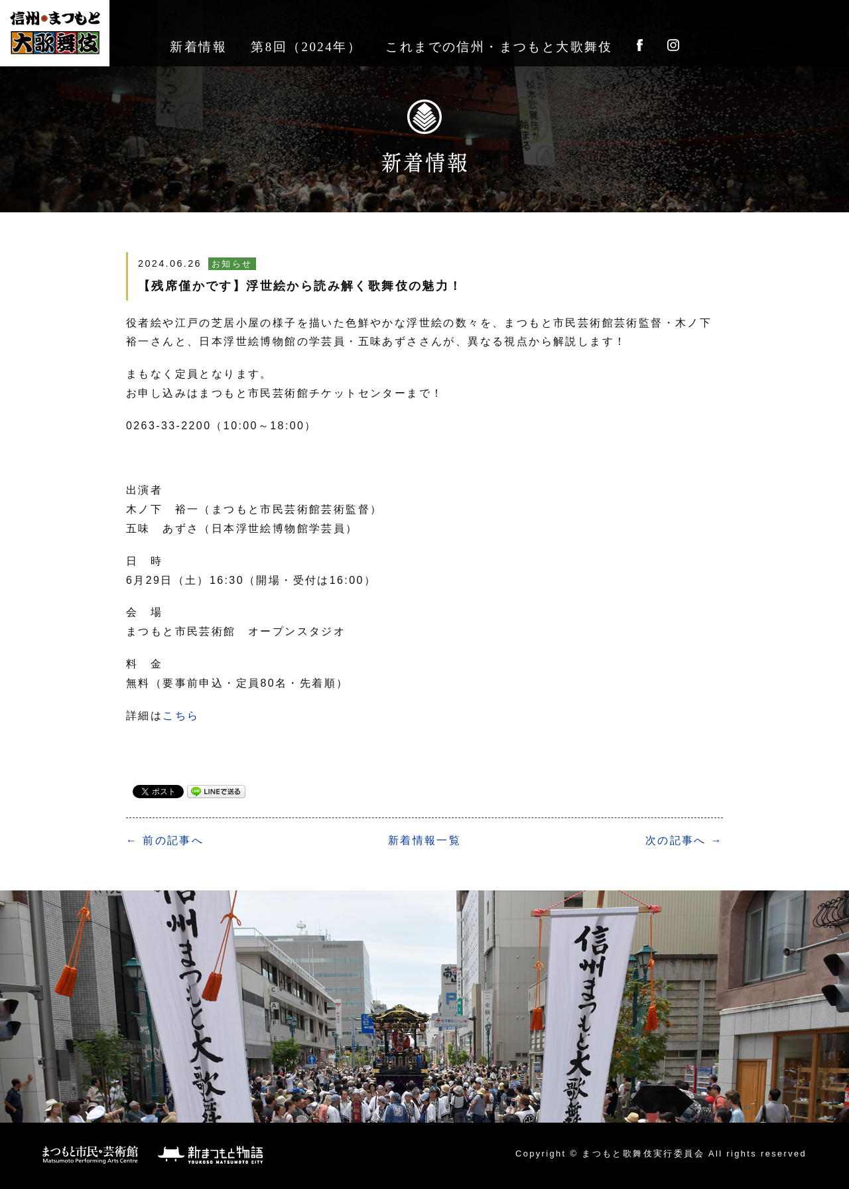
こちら (181, 715)
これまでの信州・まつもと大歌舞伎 (498, 47)
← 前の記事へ (165, 840)
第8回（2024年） (306, 47)
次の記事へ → (684, 840)
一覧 (424, 840)
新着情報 (198, 47)
